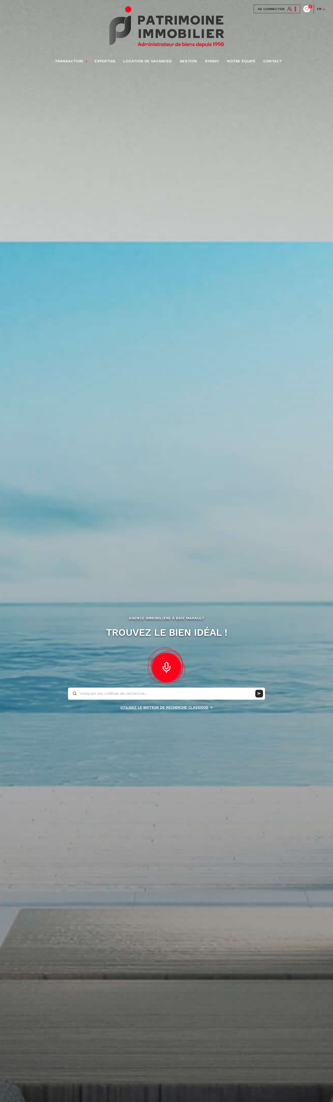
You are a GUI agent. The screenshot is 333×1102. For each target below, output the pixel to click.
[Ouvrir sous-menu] (87, 61)
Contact (272, 61)
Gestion (188, 61)
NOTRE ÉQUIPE (241, 61)
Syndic (212, 61)
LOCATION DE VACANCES (147, 61)
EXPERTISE (105, 61)
